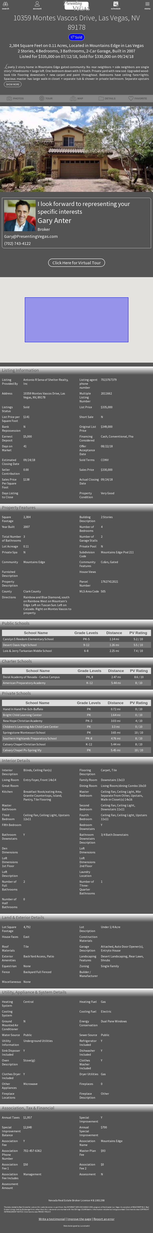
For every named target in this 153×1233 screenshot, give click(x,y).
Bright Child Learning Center (22, 715)
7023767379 (109, 380)
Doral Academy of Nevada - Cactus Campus (31, 677)
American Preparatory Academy (24, 683)
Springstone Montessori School (24, 732)
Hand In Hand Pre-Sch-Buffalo (23, 709)
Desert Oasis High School (20, 645)
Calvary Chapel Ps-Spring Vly (22, 750)
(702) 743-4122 (17, 243)
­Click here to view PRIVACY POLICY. (37, 1212)
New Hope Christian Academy (22, 721)
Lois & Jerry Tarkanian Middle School (27, 651)
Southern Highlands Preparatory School (30, 738)
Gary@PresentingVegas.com (31, 236)
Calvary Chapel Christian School (24, 744)
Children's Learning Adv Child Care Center (30, 727)
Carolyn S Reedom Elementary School (28, 639)
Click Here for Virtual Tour (77, 262)
